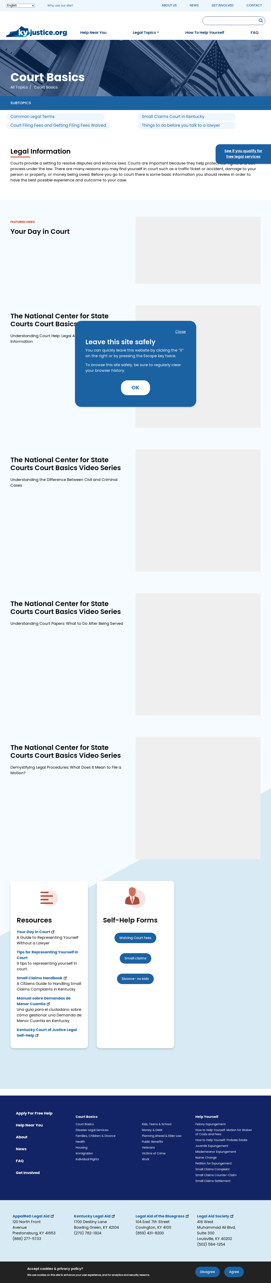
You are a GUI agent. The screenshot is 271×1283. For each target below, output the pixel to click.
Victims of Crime (154, 1153)
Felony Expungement (210, 1124)
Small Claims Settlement (212, 1181)
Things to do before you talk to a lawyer (181, 126)
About (21, 1137)
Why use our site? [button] (60, 5)
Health (80, 1141)
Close (180, 332)
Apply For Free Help (34, 1113)
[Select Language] (20, 6)
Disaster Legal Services (92, 1130)
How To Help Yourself (204, 33)
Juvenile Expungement (211, 1146)
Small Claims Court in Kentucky (173, 117)
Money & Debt (152, 1130)
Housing (81, 1147)
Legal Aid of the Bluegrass (163, 1216)
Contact (254, 5)
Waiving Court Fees (135, 938)
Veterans (148, 1147)
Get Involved (223, 5)
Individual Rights (87, 1159)
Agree (234, 1272)
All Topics (19, 87)
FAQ (254, 33)
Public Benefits (152, 1141)
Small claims (135, 958)
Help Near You (93, 33)
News (194, 5)
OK (135, 387)
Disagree (207, 1272)
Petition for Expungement (213, 1163)
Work (145, 1159)
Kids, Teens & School (156, 1124)
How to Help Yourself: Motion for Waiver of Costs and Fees (223, 1132)
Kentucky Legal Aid (95, 1216)
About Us (169, 5)
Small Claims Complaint (212, 1169)
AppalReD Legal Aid (34, 1216)
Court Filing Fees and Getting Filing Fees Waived (58, 126)
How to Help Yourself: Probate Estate (221, 1140)
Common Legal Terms (32, 117)
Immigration (84, 1153)
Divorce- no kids (135, 979)
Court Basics (85, 1124)
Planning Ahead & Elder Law (161, 1136)
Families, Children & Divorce (96, 1136)
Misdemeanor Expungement (215, 1151)
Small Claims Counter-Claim (216, 1175)
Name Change (206, 1157)
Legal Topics (144, 33)
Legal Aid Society (215, 1216)
